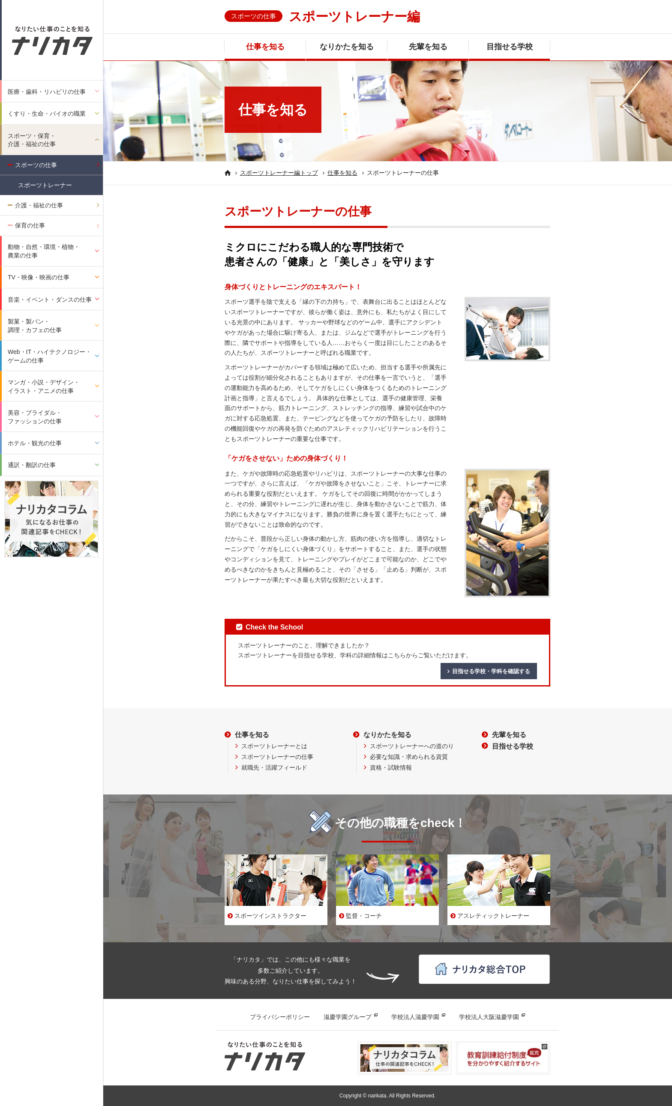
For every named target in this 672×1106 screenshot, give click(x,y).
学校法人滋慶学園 (415, 1016)
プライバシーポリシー (280, 1016)
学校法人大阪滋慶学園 (489, 1016)
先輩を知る (428, 46)
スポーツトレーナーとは (274, 746)
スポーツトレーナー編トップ (279, 172)
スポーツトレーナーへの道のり (412, 746)
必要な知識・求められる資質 (409, 756)
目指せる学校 (509, 46)
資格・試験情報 (391, 767)
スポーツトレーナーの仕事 (277, 756)
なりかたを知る (347, 46)
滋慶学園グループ (348, 1016)
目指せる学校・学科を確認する (491, 671)
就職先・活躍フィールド (274, 767)
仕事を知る (265, 46)
